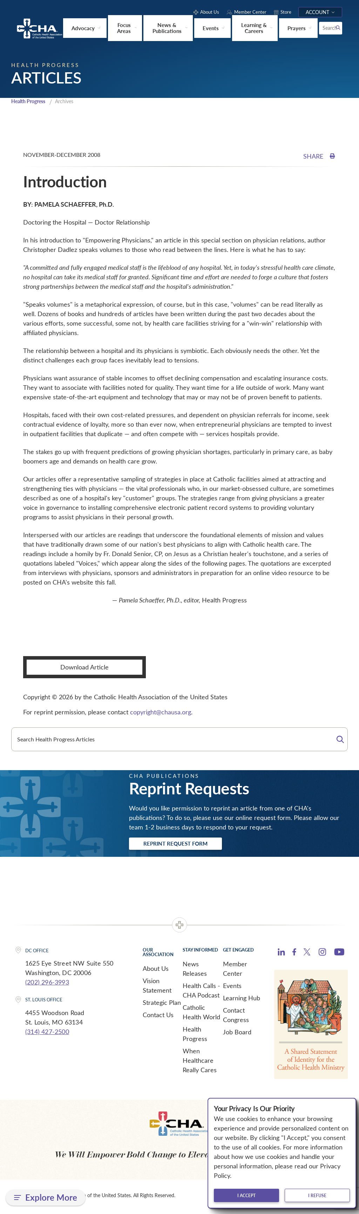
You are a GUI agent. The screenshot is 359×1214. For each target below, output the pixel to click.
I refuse (317, 1195)
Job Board (237, 1033)
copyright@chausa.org (160, 712)
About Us (156, 970)
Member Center (235, 970)
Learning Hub (241, 999)
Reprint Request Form (183, 844)
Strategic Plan (162, 1004)
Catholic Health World (201, 1014)
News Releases (195, 970)
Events (232, 987)
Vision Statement (157, 987)
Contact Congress (236, 1017)
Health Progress (30, 101)
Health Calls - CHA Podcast (201, 992)
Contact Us (158, 1016)
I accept (246, 1195)
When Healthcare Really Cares (200, 1062)
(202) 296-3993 (47, 984)
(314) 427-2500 (47, 1033)
